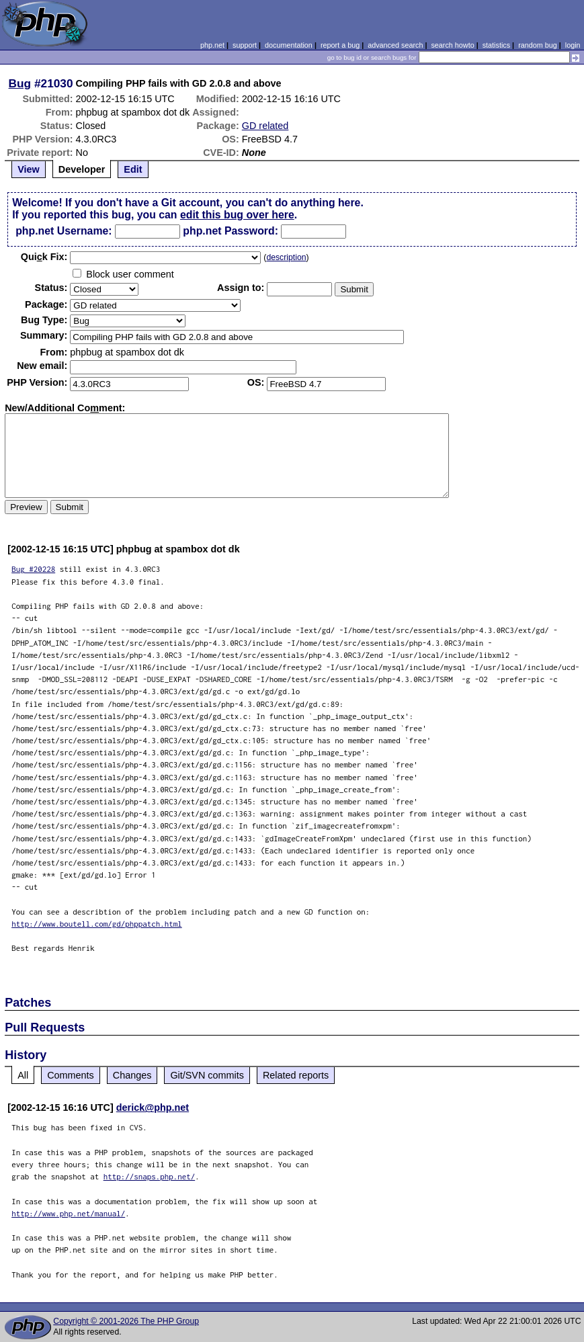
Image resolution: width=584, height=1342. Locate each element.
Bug (20, 83)
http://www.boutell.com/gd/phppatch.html (96, 923)
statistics (496, 45)
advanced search (395, 45)
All (22, 1075)
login (573, 45)
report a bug (340, 45)
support (245, 45)
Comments (70, 1075)
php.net (212, 45)
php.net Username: (63, 231)
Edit (133, 169)
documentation (288, 45)
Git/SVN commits (207, 1075)
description (286, 257)
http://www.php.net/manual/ (68, 1213)
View (28, 169)
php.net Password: (230, 231)
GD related (265, 125)
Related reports (296, 1075)
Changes (132, 1075)
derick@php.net (152, 1107)
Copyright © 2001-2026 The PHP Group (126, 1321)
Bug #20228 (33, 568)
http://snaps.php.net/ (149, 1176)
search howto (452, 45)
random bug (537, 45)
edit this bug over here (237, 214)
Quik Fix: (44, 256)
